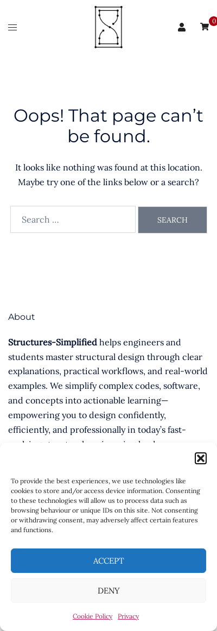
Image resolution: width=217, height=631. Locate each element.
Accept (108, 561)
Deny (109, 590)
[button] (200, 458)
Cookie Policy (92, 616)
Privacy (128, 616)
